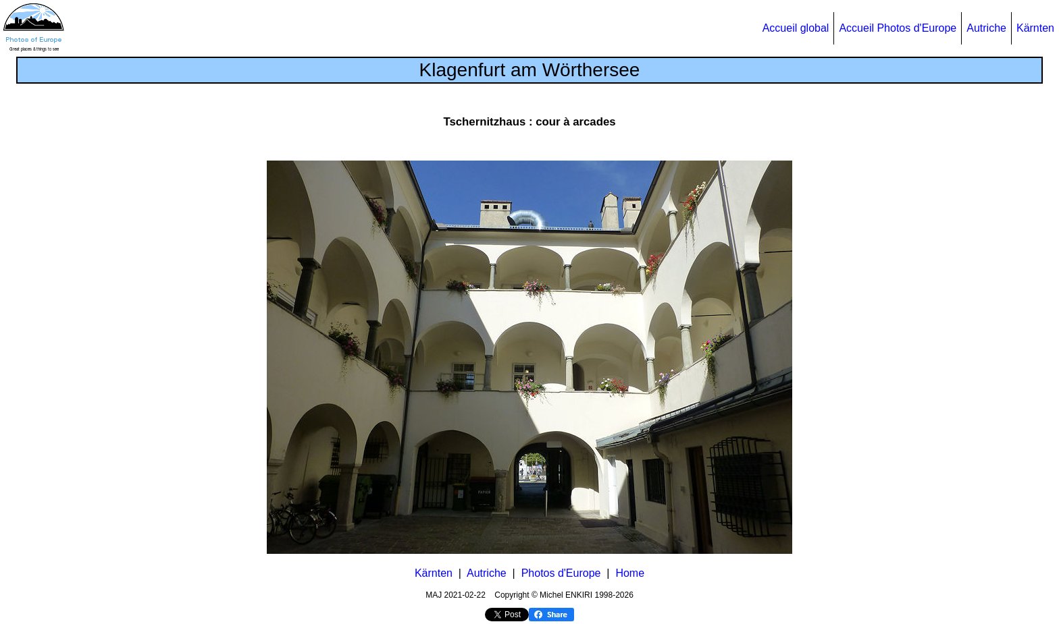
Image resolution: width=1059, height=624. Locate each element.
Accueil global (796, 28)
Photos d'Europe (561, 573)
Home (629, 573)
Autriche (986, 28)
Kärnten (1035, 28)
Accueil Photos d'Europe (897, 28)
